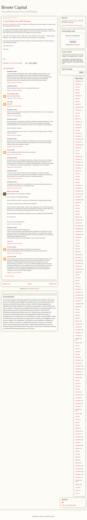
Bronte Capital (14, 7)
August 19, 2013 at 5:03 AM (14, 115)
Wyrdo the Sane (11, 191)
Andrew (9, 150)
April (76, 93)
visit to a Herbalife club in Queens (13, 24)
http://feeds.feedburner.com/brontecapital (72, 25)
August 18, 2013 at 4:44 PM (14, 98)
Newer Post (6, 284)
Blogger (52, 516)
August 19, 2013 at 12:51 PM (14, 146)
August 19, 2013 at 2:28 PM (14, 154)
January (77, 136)
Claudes (43, 36)
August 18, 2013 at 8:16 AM (14, 82)
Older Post (52, 284)
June (76, 87)
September (78, 144)
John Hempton (11, 94)
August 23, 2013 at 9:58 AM (14, 272)
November (78, 81)
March (77, 104)
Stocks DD (10, 247)
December (78, 107)
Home (30, 284)
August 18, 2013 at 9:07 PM (14, 106)
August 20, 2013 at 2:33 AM (14, 224)
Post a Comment (9, 276)
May (76, 90)
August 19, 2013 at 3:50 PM (14, 167)
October (77, 84)
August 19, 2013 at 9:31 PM (14, 188)
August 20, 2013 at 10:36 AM (14, 243)
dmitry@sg (10, 256)
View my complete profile (69, 505)
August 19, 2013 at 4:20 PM (14, 178)
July (76, 150)
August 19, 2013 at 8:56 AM (14, 135)
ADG (8, 101)
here (63, 63)
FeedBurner (76, 44)
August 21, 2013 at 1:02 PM (14, 253)
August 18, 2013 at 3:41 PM (14, 90)
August (77, 127)
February (77, 121)
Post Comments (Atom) (33, 288)
